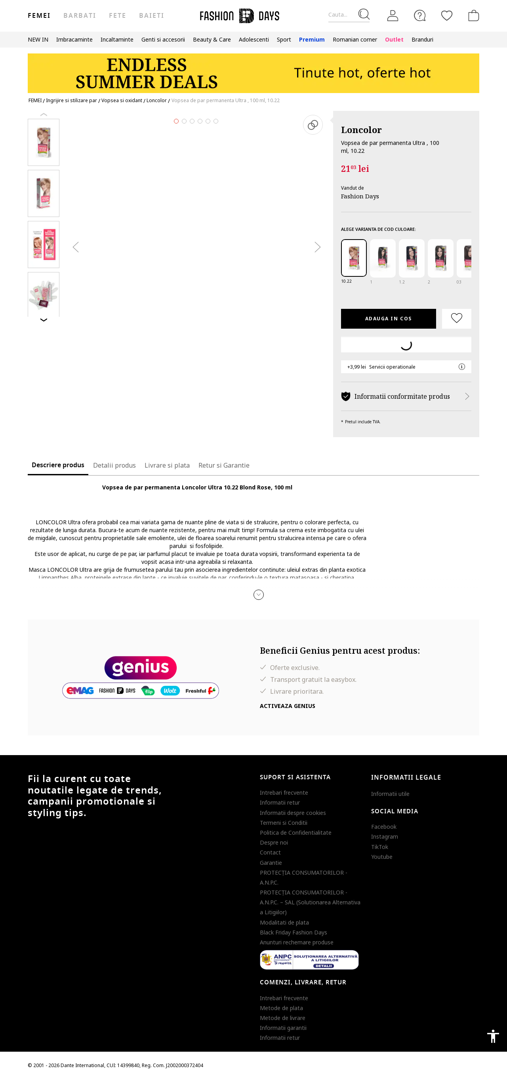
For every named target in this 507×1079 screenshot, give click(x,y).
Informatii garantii (283, 1027)
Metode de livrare (282, 1018)
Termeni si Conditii (283, 822)
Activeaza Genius (287, 706)
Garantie (271, 862)
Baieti (151, 16)
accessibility (493, 1036)
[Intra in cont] (393, 16)
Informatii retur (280, 802)
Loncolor (361, 129)
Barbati (79, 16)
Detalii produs (114, 465)
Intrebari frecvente (284, 792)
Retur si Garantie (224, 465)
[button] (259, 595)
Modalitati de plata (284, 922)
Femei (39, 16)
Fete (117, 16)
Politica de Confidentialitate (296, 832)
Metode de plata (281, 1008)
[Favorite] (447, 15)
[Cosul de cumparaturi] (472, 15)
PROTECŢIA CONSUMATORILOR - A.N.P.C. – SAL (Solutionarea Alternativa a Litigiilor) (310, 902)
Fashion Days (360, 196)
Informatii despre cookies (293, 812)
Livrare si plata (167, 465)
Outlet (394, 39)
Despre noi (274, 842)
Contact (270, 852)
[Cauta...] (349, 15)
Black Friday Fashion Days (293, 932)
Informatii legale (406, 777)
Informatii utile (390, 793)
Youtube (382, 856)
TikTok (379, 847)
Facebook (383, 826)
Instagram (384, 836)
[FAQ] (420, 15)
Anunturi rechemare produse (297, 942)
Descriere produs (58, 465)
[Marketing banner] (253, 69)
